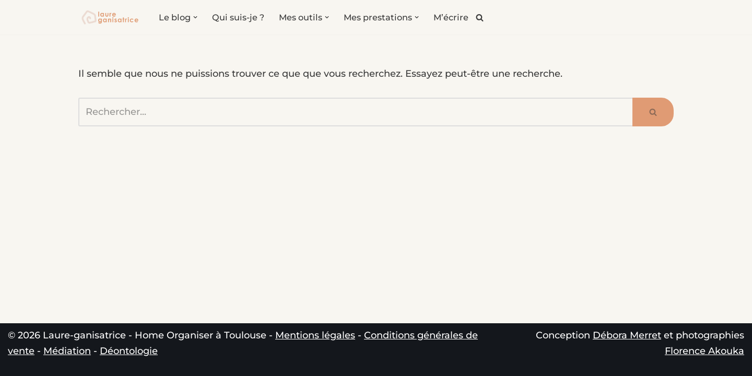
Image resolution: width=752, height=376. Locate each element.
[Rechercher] (480, 17)
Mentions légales (315, 335)
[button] (195, 17)
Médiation (67, 351)
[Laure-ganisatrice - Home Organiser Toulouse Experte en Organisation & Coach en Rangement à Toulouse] (109, 17)
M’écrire (450, 17)
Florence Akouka (704, 351)
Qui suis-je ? (238, 17)
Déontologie (129, 351)
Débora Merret (627, 335)
